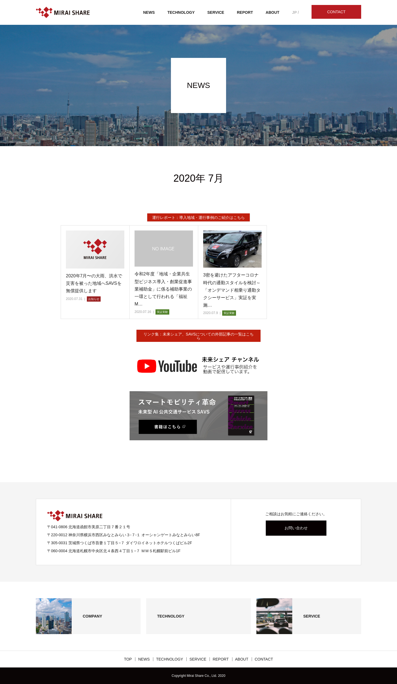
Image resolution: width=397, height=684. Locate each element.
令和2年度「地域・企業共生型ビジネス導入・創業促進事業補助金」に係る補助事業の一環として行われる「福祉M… (163, 289)
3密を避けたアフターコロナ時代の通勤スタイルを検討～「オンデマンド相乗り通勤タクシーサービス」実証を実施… (232, 290)
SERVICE (215, 12)
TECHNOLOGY (181, 12)
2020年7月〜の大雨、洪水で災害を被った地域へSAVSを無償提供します (94, 283)
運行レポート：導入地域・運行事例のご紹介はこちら (198, 217)
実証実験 (162, 311)
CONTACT (336, 12)
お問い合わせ (296, 528)
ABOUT (273, 12)
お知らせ (93, 299)
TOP (128, 659)
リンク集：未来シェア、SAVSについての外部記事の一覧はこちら (198, 336)
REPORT (245, 12)
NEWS (149, 12)
